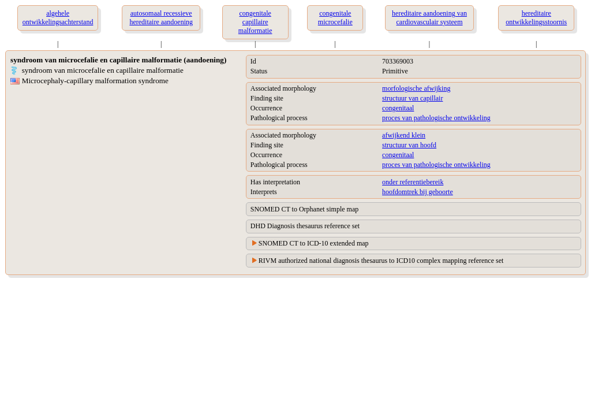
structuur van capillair (412, 98)
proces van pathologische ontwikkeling (436, 118)
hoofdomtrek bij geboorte (417, 192)
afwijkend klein (403, 135)
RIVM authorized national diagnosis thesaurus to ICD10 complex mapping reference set (381, 261)
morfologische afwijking (416, 88)
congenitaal (398, 108)
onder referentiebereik (412, 182)
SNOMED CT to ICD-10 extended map (314, 243)
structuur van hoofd (409, 145)
